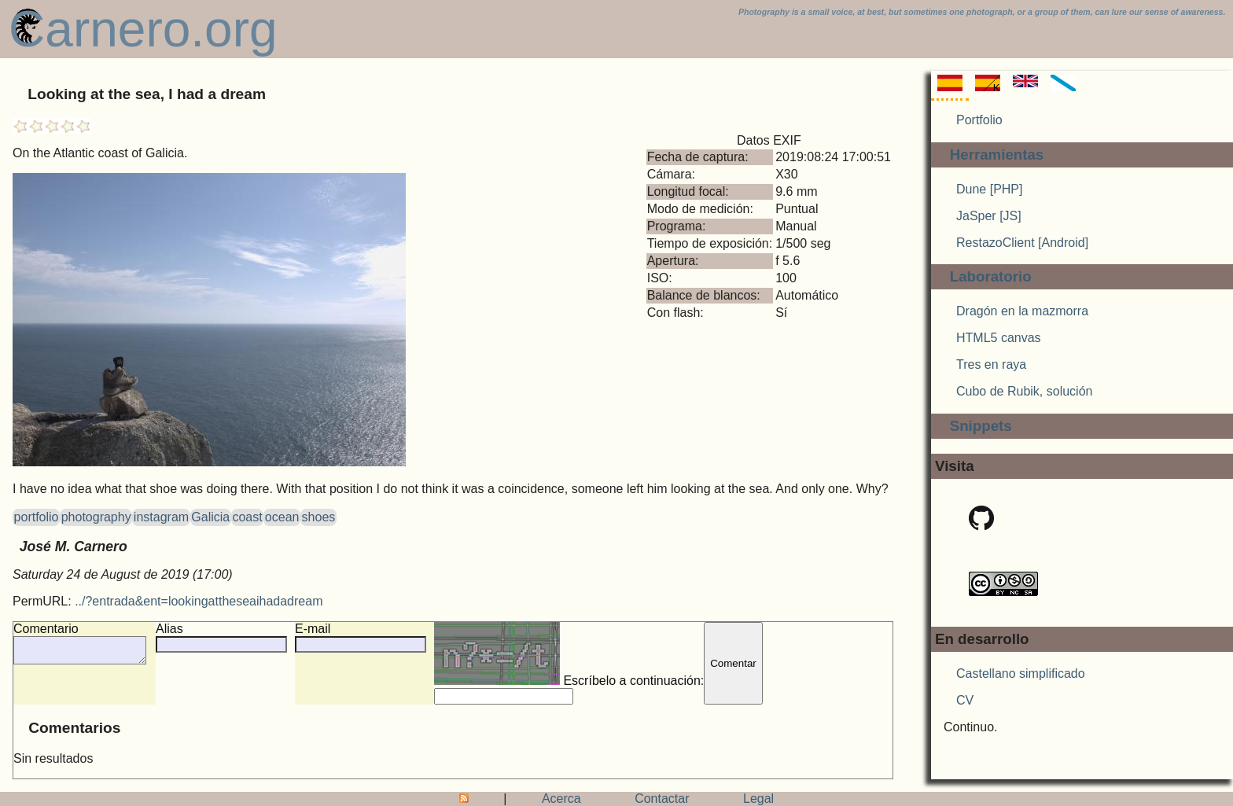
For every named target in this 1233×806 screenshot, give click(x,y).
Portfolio (979, 120)
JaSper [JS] (988, 216)
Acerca (561, 798)
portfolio (36, 517)
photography (96, 517)
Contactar (662, 798)
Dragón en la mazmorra (1022, 311)
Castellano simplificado (1020, 673)
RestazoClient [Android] (1022, 242)
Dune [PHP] (989, 189)
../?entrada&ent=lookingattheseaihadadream (198, 601)
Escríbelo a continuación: (585, 654)
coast (247, 517)
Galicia (210, 517)
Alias (185, 628)
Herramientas (997, 154)
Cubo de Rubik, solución (1024, 391)
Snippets (981, 426)
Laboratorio (991, 276)
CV (965, 700)
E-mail (328, 628)
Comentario (46, 628)
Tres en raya (991, 364)
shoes (319, 517)
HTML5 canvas (998, 337)
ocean (282, 517)
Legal (758, 798)
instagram (161, 517)
